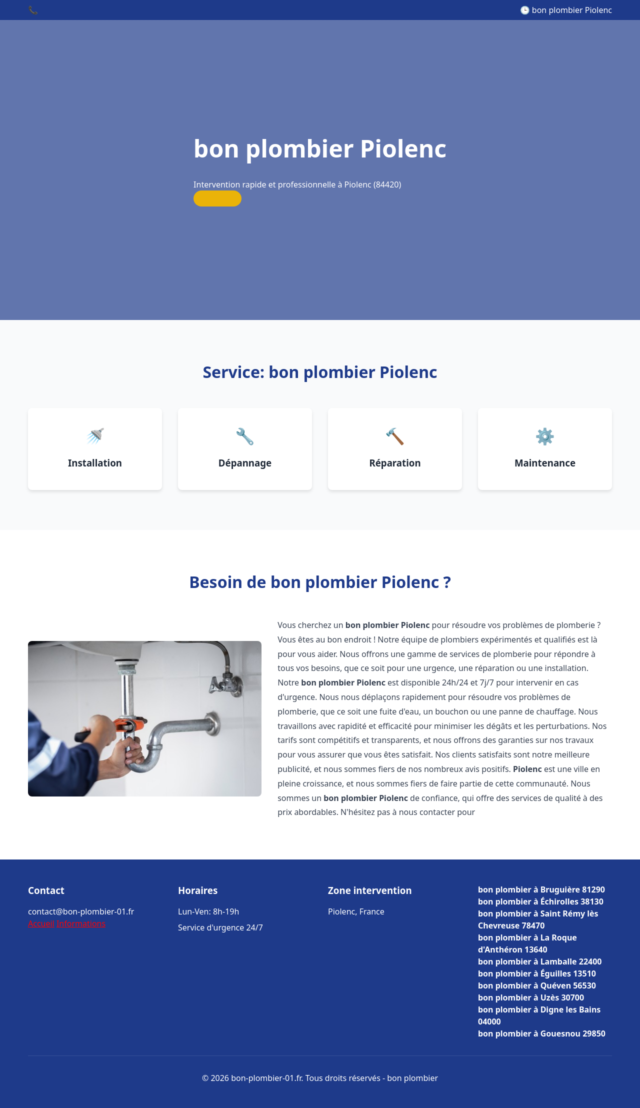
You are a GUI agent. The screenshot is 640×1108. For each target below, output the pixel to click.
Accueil (41, 923)
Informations (81, 923)
